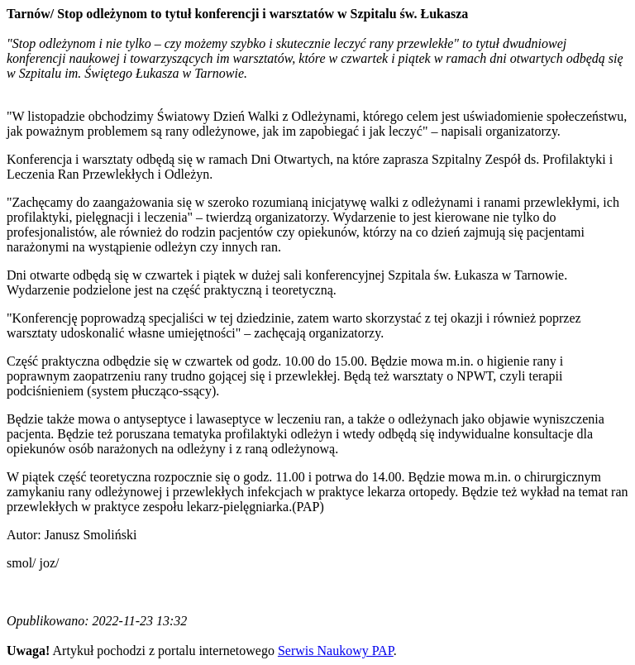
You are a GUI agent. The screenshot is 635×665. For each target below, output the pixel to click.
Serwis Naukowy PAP (336, 650)
